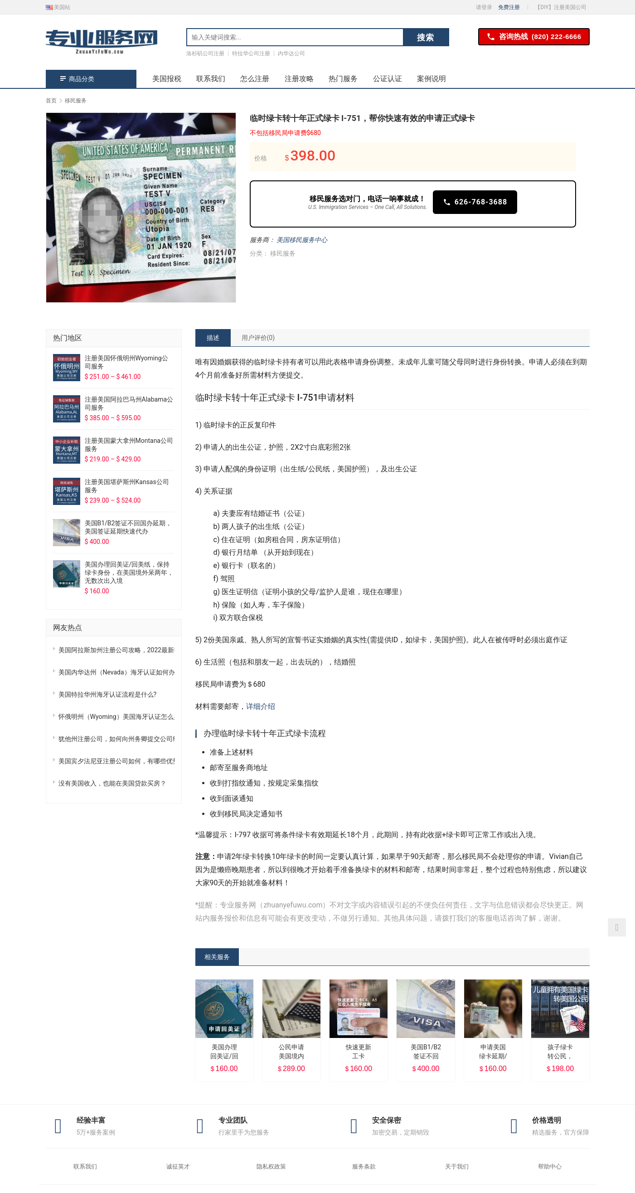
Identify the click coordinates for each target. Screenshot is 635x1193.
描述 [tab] (213, 337)
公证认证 (387, 78)
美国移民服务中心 (301, 239)
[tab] (213, 337)
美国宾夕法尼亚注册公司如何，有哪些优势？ (116, 761)
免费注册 (509, 7)
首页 (51, 100)
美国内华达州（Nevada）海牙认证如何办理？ (116, 672)
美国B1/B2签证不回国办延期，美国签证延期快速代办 (128, 527)
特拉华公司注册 (251, 53)
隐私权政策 (271, 1166)
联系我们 (210, 78)
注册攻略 (299, 78)
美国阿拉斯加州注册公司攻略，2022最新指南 (116, 650)
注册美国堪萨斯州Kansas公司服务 (127, 486)
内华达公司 (291, 53)
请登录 (484, 7)
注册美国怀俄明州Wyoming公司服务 (126, 362)
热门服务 (343, 78)
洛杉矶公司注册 (205, 53)
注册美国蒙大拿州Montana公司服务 (129, 444)
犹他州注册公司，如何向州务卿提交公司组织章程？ (116, 738)
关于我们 (457, 1166)
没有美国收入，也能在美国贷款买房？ (112, 783)
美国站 (58, 7)
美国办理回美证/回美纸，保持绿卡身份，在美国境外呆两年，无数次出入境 (129, 572)
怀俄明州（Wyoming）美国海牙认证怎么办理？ (116, 716)
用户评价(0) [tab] (258, 337)
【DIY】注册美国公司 (561, 7)
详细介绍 (260, 706)
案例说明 (431, 78)
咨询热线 (534, 37)
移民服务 (283, 253)
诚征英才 (178, 1166)
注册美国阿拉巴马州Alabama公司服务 (129, 403)
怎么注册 (254, 78)
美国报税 (166, 78)
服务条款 (364, 1166)
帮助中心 (550, 1166)
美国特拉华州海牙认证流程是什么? (107, 694)
